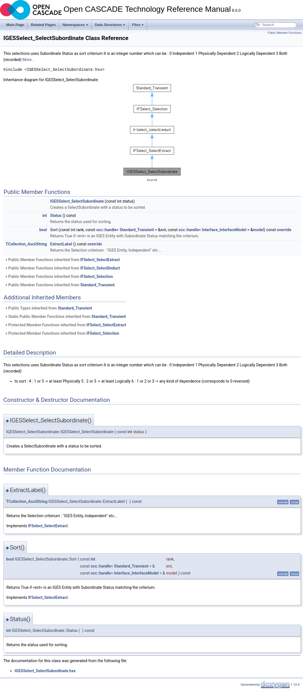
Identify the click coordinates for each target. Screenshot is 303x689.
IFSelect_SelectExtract (100, 259)
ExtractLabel (61, 244)
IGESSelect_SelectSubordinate (77, 201)
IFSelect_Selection (96, 276)
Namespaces (75, 25)
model (258, 230)
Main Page (15, 25)
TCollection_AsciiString (26, 244)
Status (56, 215)
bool (43, 230)
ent (163, 230)
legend (152, 179)
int (119, 201)
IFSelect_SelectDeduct (100, 268)
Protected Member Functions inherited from (65, 325)
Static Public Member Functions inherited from (65, 316)
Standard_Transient (137, 230)
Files (138, 25)
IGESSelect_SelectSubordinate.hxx (45, 671)
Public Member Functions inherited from (62, 259)
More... (28, 59)
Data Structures (110, 25)
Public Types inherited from (48, 308)
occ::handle (106, 230)
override (284, 230)
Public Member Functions (285, 33)
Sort (54, 230)
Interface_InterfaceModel (224, 230)
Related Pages (43, 25)
